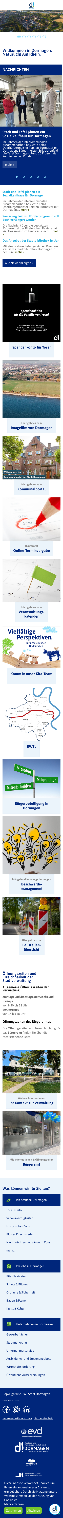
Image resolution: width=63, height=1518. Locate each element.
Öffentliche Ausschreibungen (25, 1375)
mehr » (9, 164)
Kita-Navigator (16, 1276)
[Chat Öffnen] (54, 1509)
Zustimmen (13, 1510)
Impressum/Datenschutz (17, 1418)
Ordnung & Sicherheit (20, 1292)
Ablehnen (33, 1510)
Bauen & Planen (16, 1300)
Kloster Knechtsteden (20, 1234)
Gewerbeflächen (17, 1334)
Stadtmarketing (16, 1342)
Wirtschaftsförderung (20, 1366)
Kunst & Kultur (15, 1308)
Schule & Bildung (17, 1284)
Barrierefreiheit (43, 1418)
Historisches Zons (18, 1226)
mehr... (10, 1250)
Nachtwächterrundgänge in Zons (28, 1242)
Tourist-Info (14, 1210)
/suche (47, 5)
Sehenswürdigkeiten (19, 1218)
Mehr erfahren (14, 1504)
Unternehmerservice (20, 1350)
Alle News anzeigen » (19, 263)
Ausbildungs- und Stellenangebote (28, 1358)
